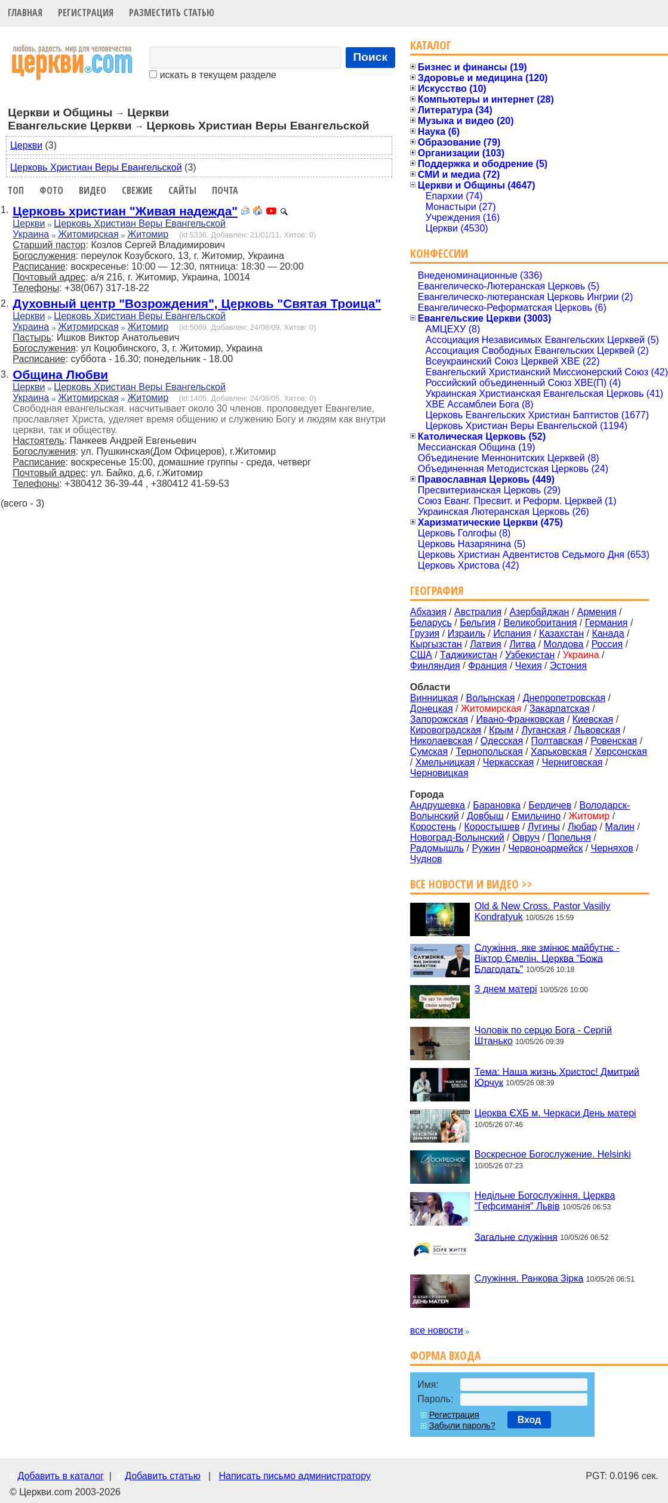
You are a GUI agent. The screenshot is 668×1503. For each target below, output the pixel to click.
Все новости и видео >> (471, 884)
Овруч (526, 837)
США (421, 655)
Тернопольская (489, 751)
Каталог (430, 45)
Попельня (569, 837)
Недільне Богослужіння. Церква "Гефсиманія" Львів (545, 1200)
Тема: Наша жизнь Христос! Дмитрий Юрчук (557, 1076)
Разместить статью (171, 12)
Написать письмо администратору (294, 1476)
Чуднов (426, 859)
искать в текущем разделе (212, 75)
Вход (529, 1420)
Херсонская (621, 751)
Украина (31, 234)
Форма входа (445, 1355)
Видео (92, 190)
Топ (16, 190)
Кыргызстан (436, 644)
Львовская (597, 730)
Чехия (528, 666)
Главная (25, 12)
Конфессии (439, 253)
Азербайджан (539, 612)
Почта (225, 190)
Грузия (424, 633)
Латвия (485, 644)
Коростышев (491, 827)
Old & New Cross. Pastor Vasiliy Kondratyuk (542, 911)
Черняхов (612, 848)
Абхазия (428, 612)
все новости (436, 1330)
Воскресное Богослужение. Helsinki (553, 1154)
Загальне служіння (516, 1237)
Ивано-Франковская (520, 719)
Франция (487, 666)
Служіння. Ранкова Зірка (529, 1278)
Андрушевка (437, 805)
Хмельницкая (445, 762)
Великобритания (540, 623)
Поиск (370, 57)
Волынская (490, 698)
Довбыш (485, 816)
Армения (597, 612)
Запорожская (439, 719)
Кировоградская (445, 730)
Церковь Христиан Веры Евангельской (96, 167)
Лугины (544, 827)
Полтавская (557, 741)
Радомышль (437, 848)
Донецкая (431, 708)
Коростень (433, 827)
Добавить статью (163, 1476)
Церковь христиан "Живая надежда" (125, 211)
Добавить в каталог (60, 1476)
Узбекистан (530, 655)
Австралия (477, 612)
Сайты (182, 190)
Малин (620, 827)
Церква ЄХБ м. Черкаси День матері (555, 1113)
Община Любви (60, 374)
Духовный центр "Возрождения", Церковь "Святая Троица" (197, 303)
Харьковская (559, 751)
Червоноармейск (545, 848)
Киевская (592, 719)
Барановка (497, 805)
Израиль (466, 633)
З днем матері (506, 989)
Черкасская (508, 762)
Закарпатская (560, 708)
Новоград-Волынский (457, 837)
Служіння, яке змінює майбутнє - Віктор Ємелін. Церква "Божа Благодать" (547, 958)
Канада (608, 633)
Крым (501, 730)
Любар (582, 827)
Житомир (148, 234)
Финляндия (435, 666)
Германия (606, 623)
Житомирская (88, 234)
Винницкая (434, 698)
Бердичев (549, 805)
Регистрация (85, 12)
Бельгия (477, 623)
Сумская (429, 751)
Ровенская (613, 741)
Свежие (137, 190)
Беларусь (431, 623)
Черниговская (572, 762)
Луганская (543, 730)
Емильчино (536, 816)
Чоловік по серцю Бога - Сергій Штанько (543, 1035)
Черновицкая (439, 773)
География (437, 590)
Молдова (563, 644)
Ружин (486, 848)
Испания (512, 633)
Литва (522, 644)
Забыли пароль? (462, 1425)
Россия (607, 644)
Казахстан (561, 633)
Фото (51, 190)
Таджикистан (468, 655)
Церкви (26, 145)
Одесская (502, 741)
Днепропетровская (564, 698)
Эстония (568, 666)
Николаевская (441, 741)
